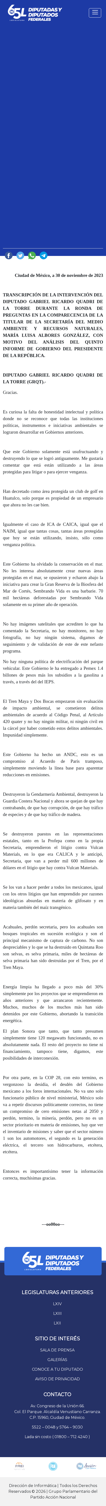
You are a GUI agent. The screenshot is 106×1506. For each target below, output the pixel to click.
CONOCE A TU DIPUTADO (57, 1369)
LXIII (57, 1313)
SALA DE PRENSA (57, 1350)
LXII (57, 1323)
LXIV (57, 1304)
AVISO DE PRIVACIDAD (57, 1379)
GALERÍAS (57, 1359)
